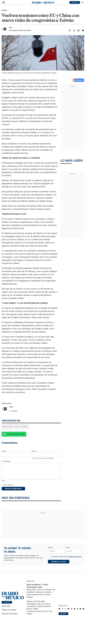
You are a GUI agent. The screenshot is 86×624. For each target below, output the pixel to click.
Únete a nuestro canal (14, 434)
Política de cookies (9, 610)
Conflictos (24, 426)
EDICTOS (75, 2)
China (16, 426)
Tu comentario (6, 461)
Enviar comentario (13, 489)
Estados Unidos (7, 426)
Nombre (5, 451)
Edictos (7, 602)
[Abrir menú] (3, 2)
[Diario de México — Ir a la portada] (43, 2)
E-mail (34, 451)
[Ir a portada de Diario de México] (13, 595)
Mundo (4, 10)
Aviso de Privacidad (9, 614)
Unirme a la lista (58, 562)
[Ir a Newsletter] (82, 2)
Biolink (63, 613)
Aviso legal (6, 606)
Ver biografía (13, 411)
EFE (10, 27)
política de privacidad (75, 556)
